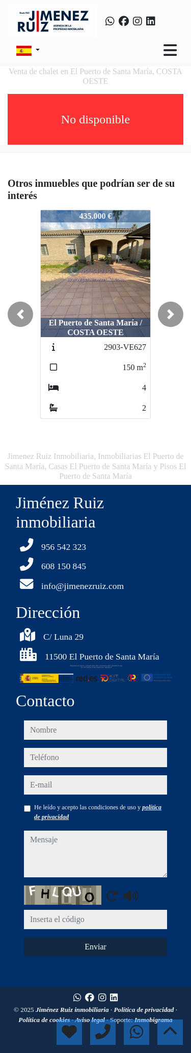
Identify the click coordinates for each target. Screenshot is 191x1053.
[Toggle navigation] (170, 50)
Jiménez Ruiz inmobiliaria (73, 1009)
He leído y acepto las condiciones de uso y (97, 812)
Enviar (95, 946)
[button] (20, 314)
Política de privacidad (145, 1009)
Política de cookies (44, 1020)
